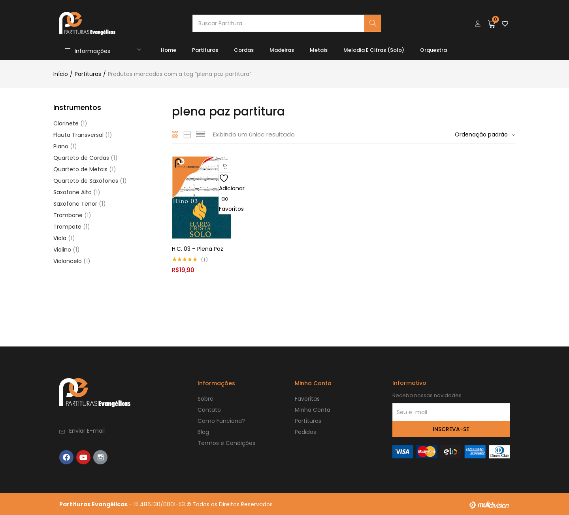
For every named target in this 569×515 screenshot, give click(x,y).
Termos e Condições (226, 443)
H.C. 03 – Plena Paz (197, 248)
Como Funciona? (221, 420)
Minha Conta (312, 409)
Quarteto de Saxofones (85, 181)
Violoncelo (67, 261)
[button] (492, 23)
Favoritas (307, 398)
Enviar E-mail (87, 430)
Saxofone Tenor (75, 204)
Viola (59, 238)
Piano (60, 146)
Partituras (205, 50)
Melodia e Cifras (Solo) (373, 50)
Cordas (244, 50)
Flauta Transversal (78, 135)
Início (60, 74)
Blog (203, 431)
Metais (319, 50)
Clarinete (66, 123)
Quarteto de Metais (80, 169)
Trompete (67, 227)
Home (168, 50)
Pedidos (305, 431)
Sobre (205, 398)
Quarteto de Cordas (81, 158)
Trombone (68, 215)
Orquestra (433, 50)
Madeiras (281, 50)
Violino (62, 250)
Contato (209, 409)
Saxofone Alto (72, 192)
